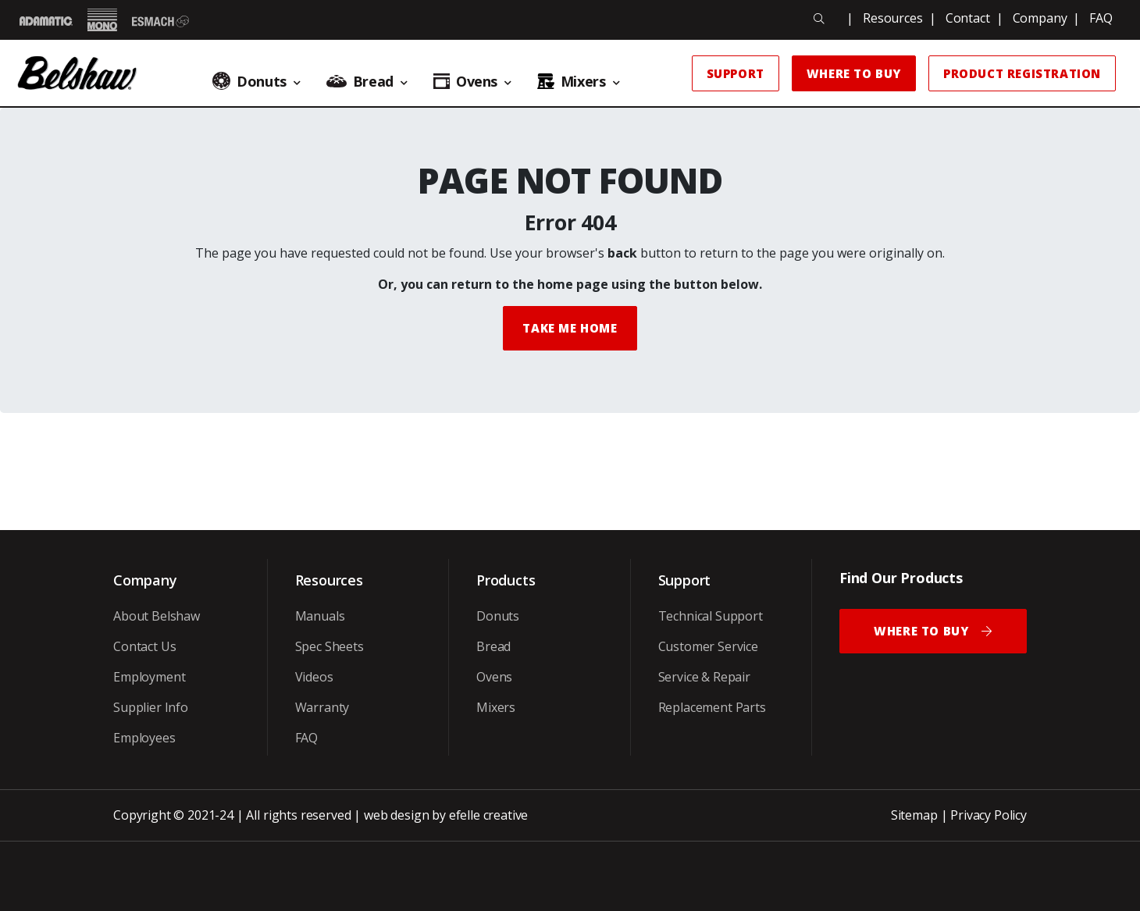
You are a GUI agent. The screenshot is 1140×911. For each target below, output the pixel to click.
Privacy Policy (988, 815)
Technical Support (710, 616)
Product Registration (1022, 73)
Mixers (495, 707)
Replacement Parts (712, 707)
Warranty (322, 707)
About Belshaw (156, 616)
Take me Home (569, 328)
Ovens (494, 676)
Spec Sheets (329, 646)
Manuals (320, 616)
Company (1040, 18)
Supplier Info (150, 707)
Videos (314, 676)
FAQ (1101, 18)
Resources (893, 18)
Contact (968, 18)
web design (396, 815)
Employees (144, 737)
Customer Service (708, 646)
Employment (149, 676)
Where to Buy (854, 73)
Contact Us (144, 646)
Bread (493, 646)
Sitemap (914, 815)
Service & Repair (704, 676)
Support (735, 73)
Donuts (497, 616)
